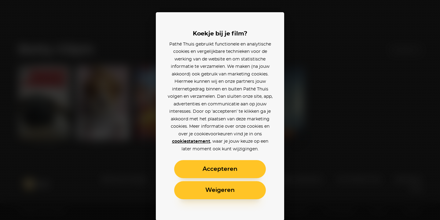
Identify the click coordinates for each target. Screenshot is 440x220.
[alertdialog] (220, 110)
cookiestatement (191, 141)
